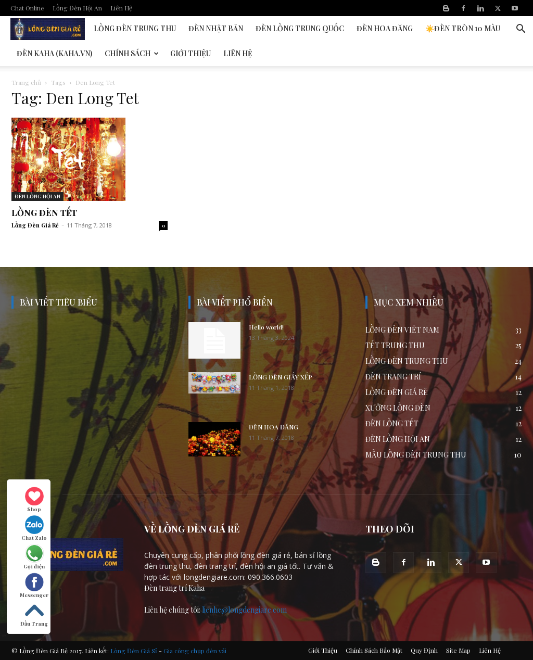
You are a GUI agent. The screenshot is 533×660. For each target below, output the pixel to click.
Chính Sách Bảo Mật (374, 650)
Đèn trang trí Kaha (174, 588)
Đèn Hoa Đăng (385, 28)
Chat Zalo (34, 528)
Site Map (458, 650)
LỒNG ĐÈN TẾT (44, 212)
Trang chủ (26, 82)
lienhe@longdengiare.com (244, 610)
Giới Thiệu (190, 53)
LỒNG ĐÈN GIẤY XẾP (280, 377)
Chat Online (27, 8)
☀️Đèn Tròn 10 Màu (462, 28)
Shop (34, 500)
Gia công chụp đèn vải (194, 650)
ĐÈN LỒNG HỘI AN (37, 196)
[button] (520, 30)
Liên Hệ (121, 8)
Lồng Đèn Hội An (77, 8)
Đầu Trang (34, 614)
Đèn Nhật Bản (215, 28)
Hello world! (266, 327)
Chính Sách (132, 53)
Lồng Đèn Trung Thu (135, 28)
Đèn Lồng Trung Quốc (300, 28)
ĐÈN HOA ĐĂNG (273, 427)
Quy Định (424, 650)
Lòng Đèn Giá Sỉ (133, 650)
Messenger (34, 586)
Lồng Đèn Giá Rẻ (35, 225)
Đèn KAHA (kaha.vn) (54, 53)
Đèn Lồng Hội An (49, 28)
